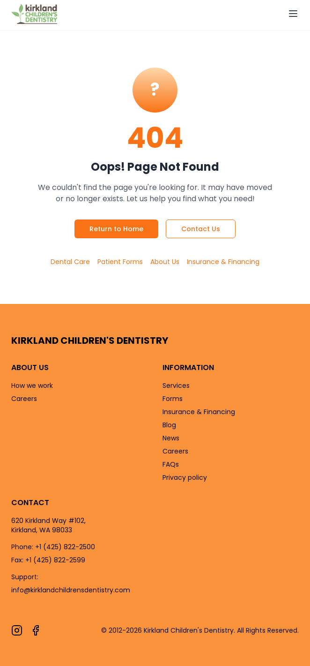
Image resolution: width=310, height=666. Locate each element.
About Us (164, 261)
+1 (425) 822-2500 (65, 547)
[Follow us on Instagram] (16, 630)
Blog (169, 425)
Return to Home (116, 229)
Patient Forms (120, 261)
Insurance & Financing (223, 261)
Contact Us (200, 229)
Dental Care (70, 261)
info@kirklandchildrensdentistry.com (70, 590)
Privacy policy (184, 477)
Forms (172, 398)
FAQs (170, 464)
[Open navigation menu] (293, 13)
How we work (32, 385)
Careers (24, 398)
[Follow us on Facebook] (35, 630)
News (170, 438)
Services (176, 385)
